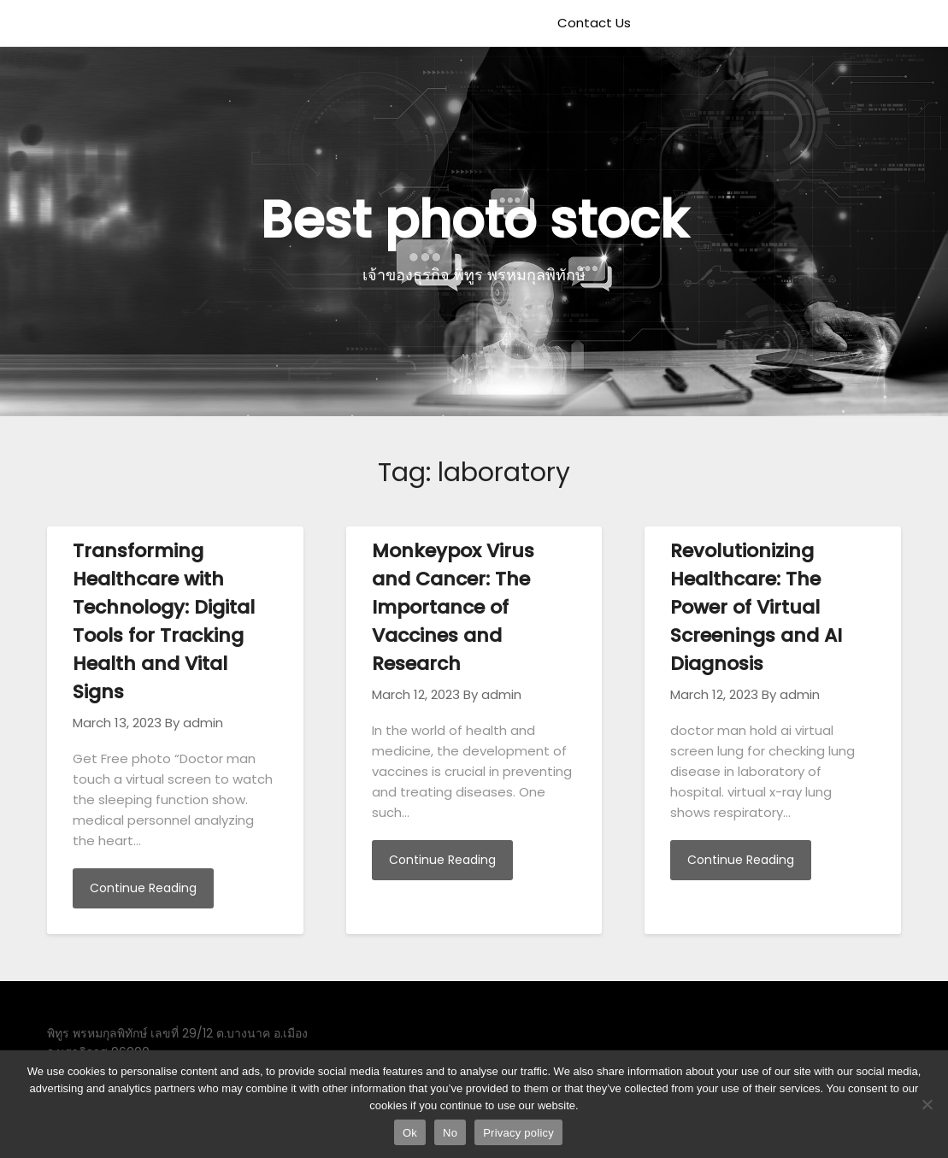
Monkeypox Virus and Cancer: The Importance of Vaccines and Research (453, 607)
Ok (410, 1132)
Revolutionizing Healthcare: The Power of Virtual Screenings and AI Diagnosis (756, 607)
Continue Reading (143, 887)
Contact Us (594, 23)
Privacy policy (518, 1132)
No (450, 1132)
